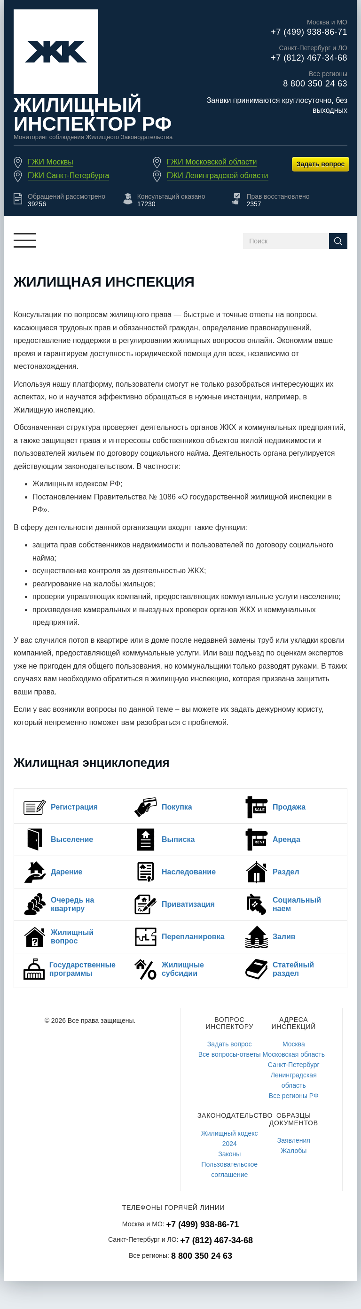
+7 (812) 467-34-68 (309, 57)
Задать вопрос (321, 164)
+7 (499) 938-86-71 (309, 32)
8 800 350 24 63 (315, 83)
